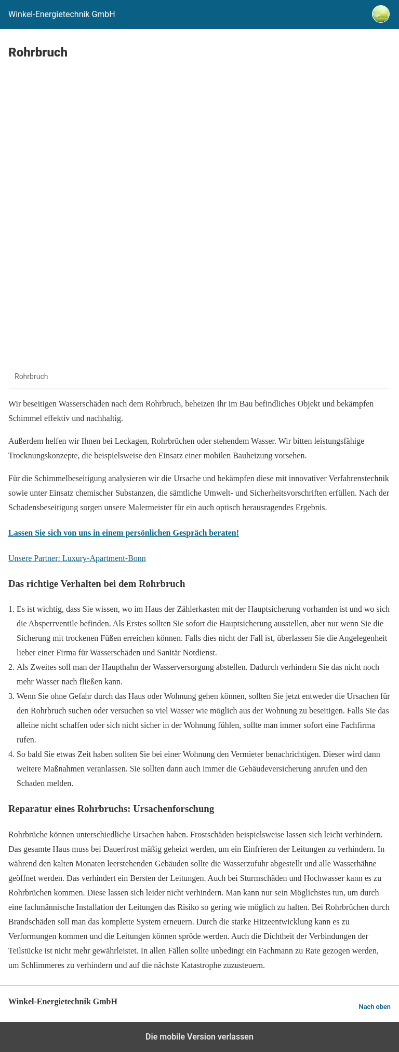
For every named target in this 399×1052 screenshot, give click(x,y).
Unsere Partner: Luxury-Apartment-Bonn (77, 558)
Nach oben (375, 1007)
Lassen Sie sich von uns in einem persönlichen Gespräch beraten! (123, 532)
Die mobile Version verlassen (199, 1037)
